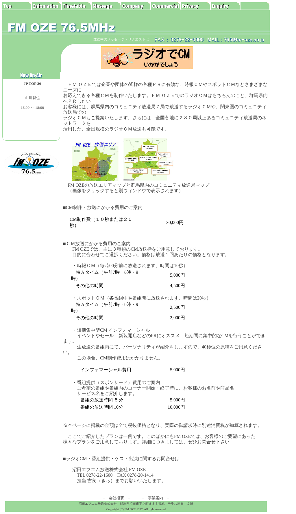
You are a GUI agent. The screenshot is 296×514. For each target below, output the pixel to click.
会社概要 (116, 498)
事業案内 (155, 498)
